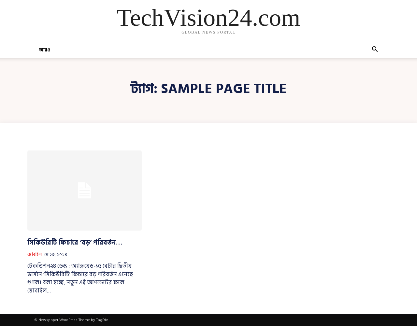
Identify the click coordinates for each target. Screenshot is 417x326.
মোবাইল (34, 254)
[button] (374, 50)
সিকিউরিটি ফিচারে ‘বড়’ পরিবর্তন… (74, 242)
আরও (44, 50)
